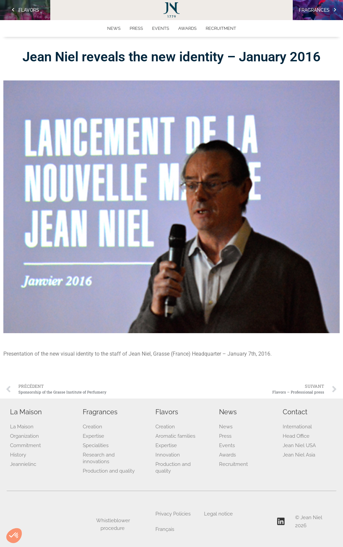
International (297, 427)
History (18, 455)
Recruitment (221, 28)
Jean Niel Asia (299, 455)
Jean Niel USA (299, 445)
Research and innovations (99, 458)
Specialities (96, 445)
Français (164, 529)
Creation (92, 427)
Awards (187, 28)
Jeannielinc (23, 464)
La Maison (21, 427)
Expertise (93, 436)
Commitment (25, 445)
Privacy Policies (173, 514)
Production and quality (109, 471)
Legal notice (218, 514)
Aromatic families (175, 436)
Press (136, 28)
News (114, 28)
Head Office (296, 436)
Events (160, 28)
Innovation (167, 455)
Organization (24, 436)
